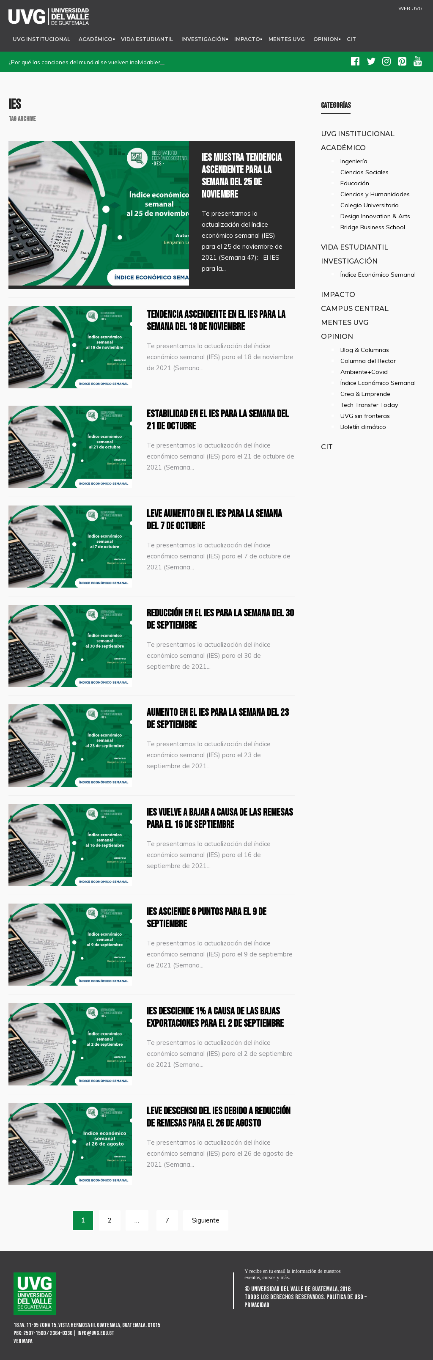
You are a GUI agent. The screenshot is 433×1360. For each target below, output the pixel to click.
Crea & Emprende (365, 394)
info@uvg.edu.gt (96, 1333)
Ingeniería (353, 161)
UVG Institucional (41, 39)
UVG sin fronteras (365, 416)
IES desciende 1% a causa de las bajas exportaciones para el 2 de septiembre (215, 1017)
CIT (351, 39)
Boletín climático (363, 427)
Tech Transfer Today (369, 405)
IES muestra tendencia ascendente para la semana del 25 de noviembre (242, 176)
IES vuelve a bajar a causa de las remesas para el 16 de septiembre (220, 818)
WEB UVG (410, 8)
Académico (95, 39)
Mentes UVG (287, 39)
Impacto (247, 39)
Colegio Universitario (369, 205)
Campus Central (355, 308)
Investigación (203, 39)
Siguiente (205, 1220)
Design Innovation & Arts (375, 216)
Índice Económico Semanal (378, 274)
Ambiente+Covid (364, 372)
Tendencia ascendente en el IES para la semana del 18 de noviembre (216, 320)
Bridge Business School (372, 227)
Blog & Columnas (364, 350)
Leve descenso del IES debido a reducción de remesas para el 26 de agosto (218, 1117)
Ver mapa (23, 1341)
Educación (354, 183)
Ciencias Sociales (364, 172)
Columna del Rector (368, 361)
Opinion (325, 39)
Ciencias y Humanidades (375, 194)
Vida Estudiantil (147, 39)
